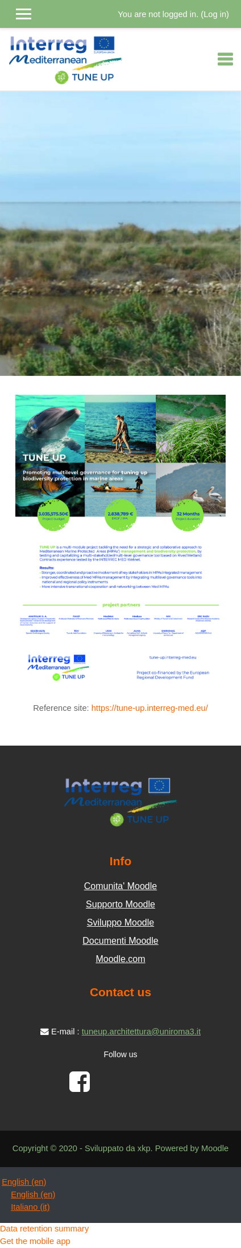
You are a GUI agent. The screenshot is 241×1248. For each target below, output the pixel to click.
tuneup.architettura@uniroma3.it (141, 1031)
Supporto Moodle (120, 904)
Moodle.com (120, 959)
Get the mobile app (35, 1241)
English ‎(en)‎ (24, 1181)
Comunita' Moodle (120, 886)
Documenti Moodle (120, 941)
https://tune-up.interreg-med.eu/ (150, 708)
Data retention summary (44, 1228)
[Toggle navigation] (225, 59)
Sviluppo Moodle (120, 922)
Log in (214, 14)
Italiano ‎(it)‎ (30, 1207)
